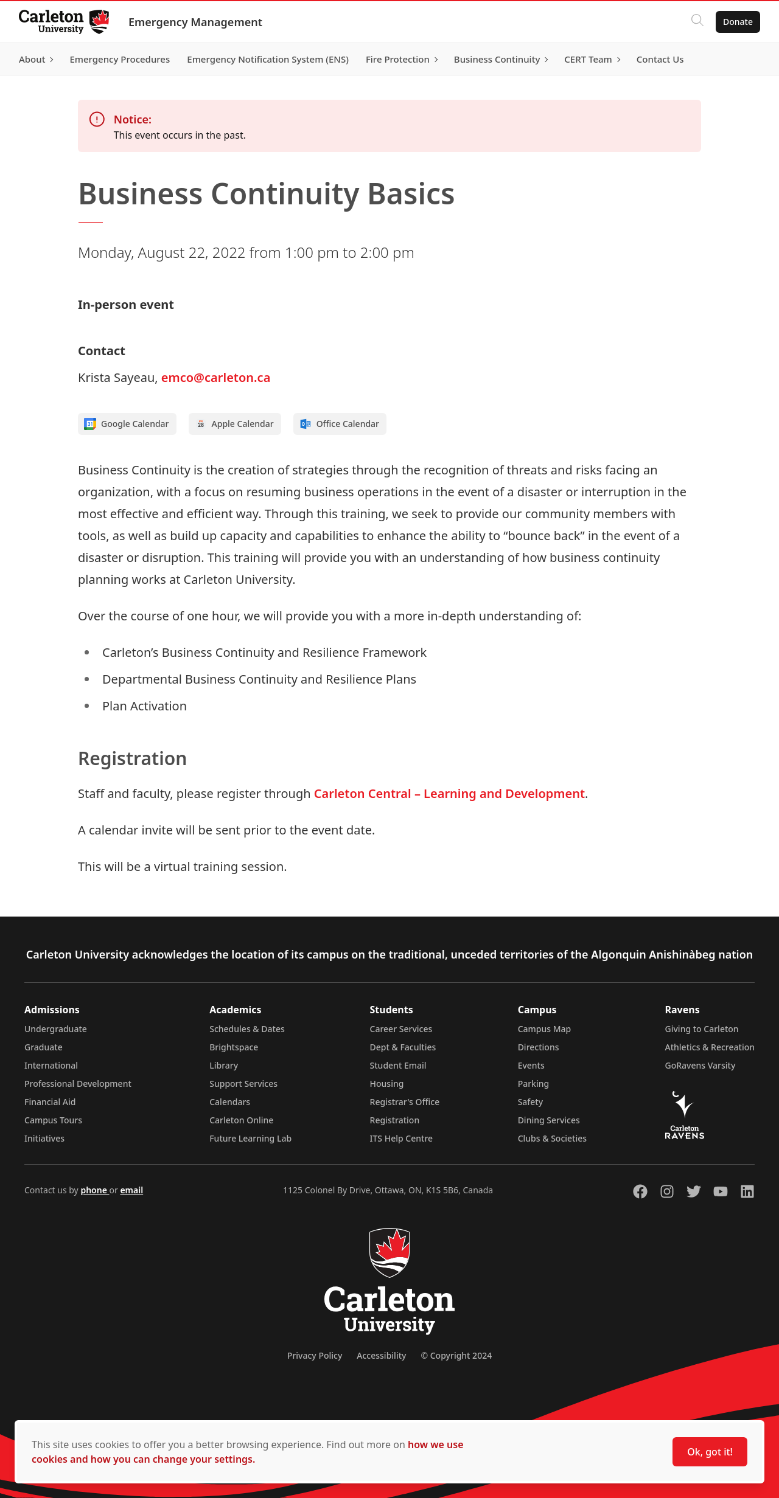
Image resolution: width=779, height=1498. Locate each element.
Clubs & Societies (552, 1138)
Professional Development (77, 1083)
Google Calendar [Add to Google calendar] (126, 424)
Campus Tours (53, 1120)
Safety (530, 1102)
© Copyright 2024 (456, 1355)
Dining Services (549, 1120)
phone (94, 1190)
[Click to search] (697, 22)
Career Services (401, 1029)
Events (531, 1065)
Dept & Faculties (403, 1047)
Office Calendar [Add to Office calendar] (339, 424)
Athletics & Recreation (710, 1047)
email (131, 1190)
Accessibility (381, 1355)
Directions (538, 1047)
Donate (737, 21)
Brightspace (233, 1047)
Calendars (229, 1102)
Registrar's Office (405, 1102)
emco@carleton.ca (216, 377)
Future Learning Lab (250, 1138)
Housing (387, 1083)
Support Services (243, 1083)
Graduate (43, 1047)
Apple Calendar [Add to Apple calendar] (234, 424)
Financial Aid (49, 1102)
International (51, 1065)
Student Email (398, 1065)
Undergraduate (55, 1029)
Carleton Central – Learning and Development (449, 793)
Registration (395, 1120)
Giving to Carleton (702, 1029)
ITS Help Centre (401, 1138)
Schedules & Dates (247, 1029)
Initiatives (44, 1138)
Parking (534, 1083)
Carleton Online (241, 1120)
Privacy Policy (314, 1355)
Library (223, 1065)
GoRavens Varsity (700, 1065)
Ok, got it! (710, 1451)
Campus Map (544, 1029)
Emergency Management (196, 22)
